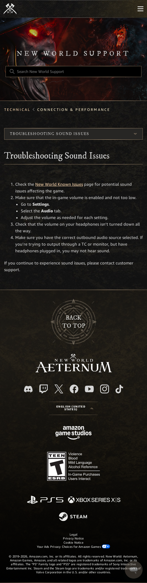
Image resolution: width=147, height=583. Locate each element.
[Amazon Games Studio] (73, 433)
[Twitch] (43, 389)
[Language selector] (73, 408)
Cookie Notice (73, 542)
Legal (73, 534)
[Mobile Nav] (140, 8)
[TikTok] (119, 389)
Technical (17, 109)
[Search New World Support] (73, 71)
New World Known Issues (59, 184)
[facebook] (74, 389)
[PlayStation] (45, 500)
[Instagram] (104, 389)
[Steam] (73, 517)
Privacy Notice (73, 538)
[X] (58, 389)
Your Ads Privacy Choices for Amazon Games (73, 546)
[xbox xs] (94, 500)
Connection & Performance (73, 109)
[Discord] (28, 389)
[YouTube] (89, 389)
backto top (73, 322)
